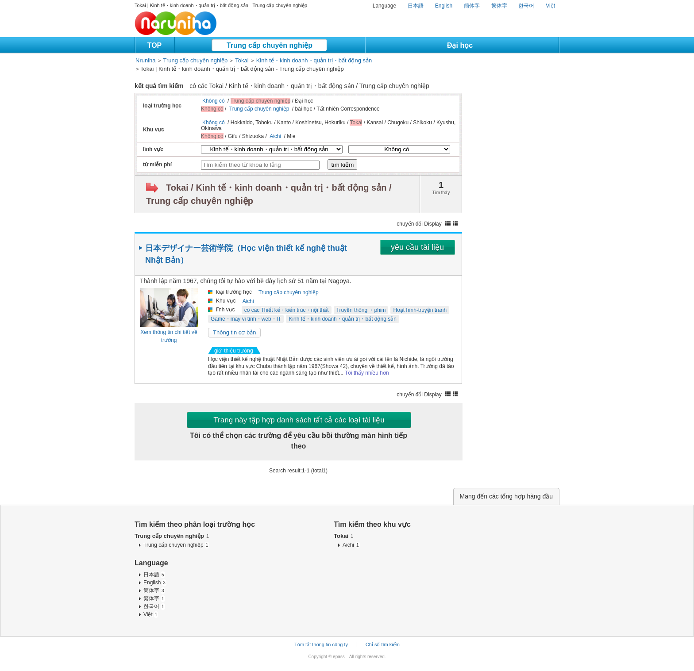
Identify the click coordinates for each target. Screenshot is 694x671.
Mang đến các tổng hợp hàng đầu (506, 496)
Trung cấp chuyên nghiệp (269, 45)
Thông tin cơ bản (234, 332)
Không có (213, 101)
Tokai (241, 60)
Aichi (275, 136)
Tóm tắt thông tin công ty (321, 644)
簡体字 (472, 6)
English (443, 6)
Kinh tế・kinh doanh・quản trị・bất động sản (314, 60)
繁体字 (499, 6)
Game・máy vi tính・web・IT (246, 319)
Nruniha (145, 60)
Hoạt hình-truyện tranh (420, 310)
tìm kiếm (342, 164)
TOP (154, 45)
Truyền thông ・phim (361, 310)
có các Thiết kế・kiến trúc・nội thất (286, 310)
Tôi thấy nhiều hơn (367, 373)
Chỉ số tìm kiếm (383, 644)
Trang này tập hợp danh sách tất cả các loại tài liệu (298, 420)
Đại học (460, 45)
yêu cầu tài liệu (417, 247)
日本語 (416, 6)
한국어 (526, 6)
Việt (550, 6)
